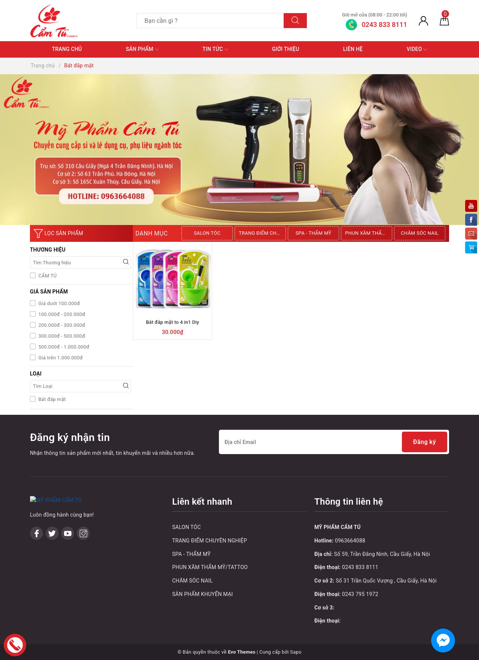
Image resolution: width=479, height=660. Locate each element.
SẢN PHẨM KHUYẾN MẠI (202, 594)
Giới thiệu (285, 49)
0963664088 (350, 541)
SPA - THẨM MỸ (314, 233)
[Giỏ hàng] (444, 21)
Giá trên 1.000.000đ (60, 358)
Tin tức (215, 49)
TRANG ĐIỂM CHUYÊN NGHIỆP (262, 233)
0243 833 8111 (360, 567)
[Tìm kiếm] (295, 20)
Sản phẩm (142, 49)
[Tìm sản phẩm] (210, 20)
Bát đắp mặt (51, 399)
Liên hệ (353, 49)
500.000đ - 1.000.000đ (63, 347)
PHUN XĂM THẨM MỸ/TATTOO (368, 233)
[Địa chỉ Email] (334, 442)
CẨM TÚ (47, 276)
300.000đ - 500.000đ (61, 336)
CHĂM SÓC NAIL (420, 233)
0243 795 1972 (360, 594)
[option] (208, 233)
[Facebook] (36, 533)
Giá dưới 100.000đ (58, 303)
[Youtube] (67, 533)
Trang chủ (67, 49)
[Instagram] (83, 533)
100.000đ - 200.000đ (61, 314)
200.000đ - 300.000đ (61, 325)
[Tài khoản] (423, 21)
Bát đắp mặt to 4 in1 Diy (172, 322)
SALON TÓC (207, 233)
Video (417, 49)
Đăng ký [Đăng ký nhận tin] (424, 441)
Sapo (296, 652)
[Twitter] (52, 533)
